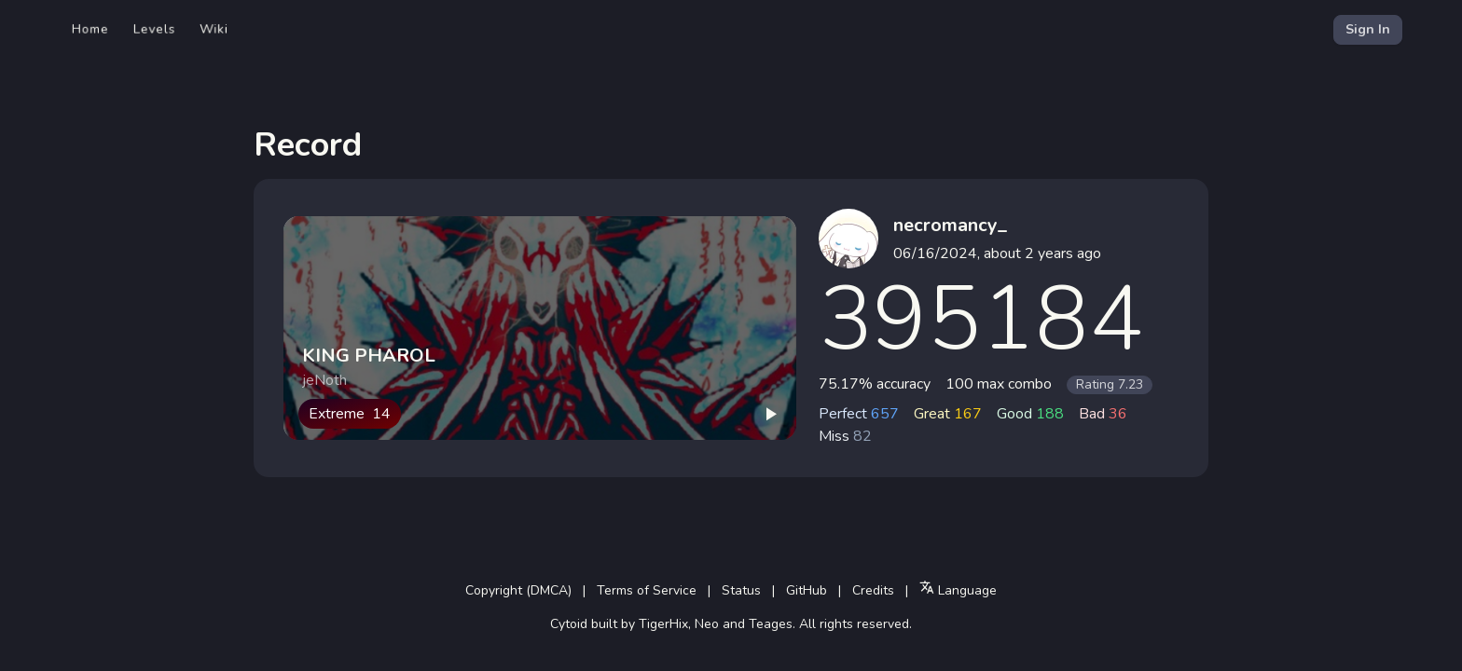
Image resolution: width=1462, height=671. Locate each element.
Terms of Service (647, 590)
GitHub (806, 590)
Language (958, 589)
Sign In (1367, 29)
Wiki (214, 29)
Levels (154, 29)
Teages (771, 624)
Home (90, 29)
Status (741, 590)
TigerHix (663, 624)
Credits (873, 590)
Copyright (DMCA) (518, 590)
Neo (707, 624)
